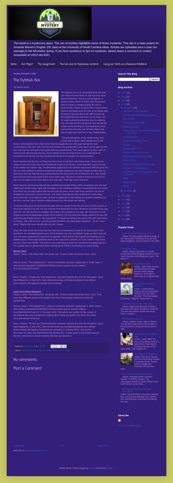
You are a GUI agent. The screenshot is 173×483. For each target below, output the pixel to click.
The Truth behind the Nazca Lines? (137, 233)
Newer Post (19, 446)
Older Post (102, 446)
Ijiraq (125, 178)
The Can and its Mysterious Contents (79, 64)
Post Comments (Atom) (35, 450)
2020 (123, 196)
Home (13, 64)
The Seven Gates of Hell (134, 123)
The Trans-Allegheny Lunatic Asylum (139, 164)
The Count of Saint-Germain (135, 168)
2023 (123, 97)
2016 (123, 207)
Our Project (27, 64)
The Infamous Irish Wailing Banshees (139, 115)
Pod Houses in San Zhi (132, 319)
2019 (123, 200)
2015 (123, 211)
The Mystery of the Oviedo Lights (137, 156)
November (128, 191)
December (128, 108)
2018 (123, 204)
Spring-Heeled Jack (132, 148)
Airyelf (91, 468)
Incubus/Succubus (142, 264)
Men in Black (129, 119)
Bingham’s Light (129, 248)
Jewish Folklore (52, 350)
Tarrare (126, 186)
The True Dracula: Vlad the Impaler (137, 374)
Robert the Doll (129, 160)
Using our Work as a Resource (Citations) (125, 64)
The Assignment (46, 64)
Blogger (109, 468)
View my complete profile (129, 425)
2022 (123, 100)
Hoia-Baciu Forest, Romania (135, 111)
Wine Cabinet (65, 350)
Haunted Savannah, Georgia (135, 152)
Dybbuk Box (33, 350)
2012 (123, 219)
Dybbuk (24, 350)
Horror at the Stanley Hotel (135, 141)
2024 (123, 93)
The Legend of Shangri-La (145, 354)
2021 (123, 104)
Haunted (42, 350)
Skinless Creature (131, 127)
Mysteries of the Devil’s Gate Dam (137, 304)
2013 (123, 215)
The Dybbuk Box (130, 137)
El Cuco (126, 145)
